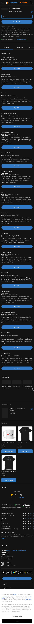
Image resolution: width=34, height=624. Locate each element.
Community (13, 497)
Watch (5, 584)
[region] (17, 606)
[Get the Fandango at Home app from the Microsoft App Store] (28, 573)
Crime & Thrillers (21, 550)
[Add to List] (32, 12)
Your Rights (28, 599)
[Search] (31, 3)
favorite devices (22, 39)
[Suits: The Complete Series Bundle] (21, 410)
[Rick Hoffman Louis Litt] (17, 389)
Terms (5, 596)
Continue (17, 621)
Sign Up (17, 578)
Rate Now (21, 497)
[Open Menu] (2, 2)
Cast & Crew (19, 47)
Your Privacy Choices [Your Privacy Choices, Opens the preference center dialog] (17, 616)
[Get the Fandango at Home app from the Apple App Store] (7, 573)
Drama (8, 550)
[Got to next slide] (32, 389)
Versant (15, 594)
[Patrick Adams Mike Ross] (27, 389)
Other (13, 550)
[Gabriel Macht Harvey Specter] (6, 389)
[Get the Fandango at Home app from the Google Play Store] (17, 573)
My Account (7, 588)
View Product (9, 451)
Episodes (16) (6, 47)
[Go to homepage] (17, 3)
